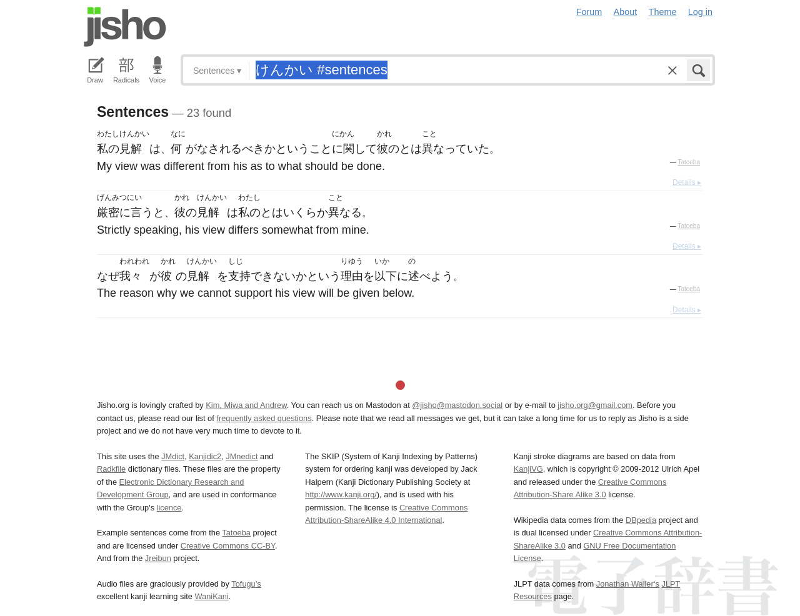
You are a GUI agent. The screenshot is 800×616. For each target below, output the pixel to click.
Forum (589, 12)
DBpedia (641, 520)
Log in (700, 12)
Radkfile (111, 469)
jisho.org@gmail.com (595, 405)
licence (169, 507)
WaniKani (212, 596)
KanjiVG (528, 469)
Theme (663, 12)
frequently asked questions (263, 418)
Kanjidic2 (205, 456)
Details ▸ (686, 182)
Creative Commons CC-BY (228, 545)
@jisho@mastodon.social (457, 405)
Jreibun (158, 558)
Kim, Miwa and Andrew (246, 405)
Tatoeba (689, 162)
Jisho (125, 27)
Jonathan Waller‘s (627, 584)
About (626, 12)
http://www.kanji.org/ (341, 494)
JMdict (172, 456)
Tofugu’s (246, 584)
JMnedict (242, 456)
